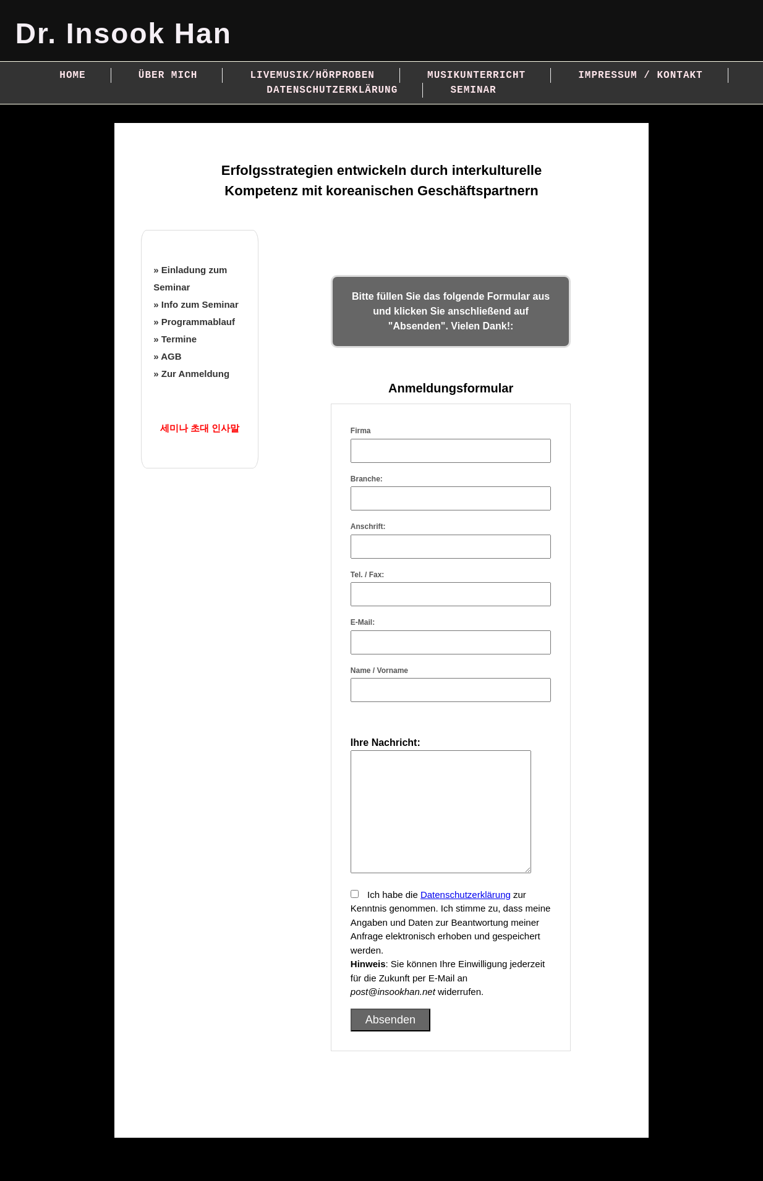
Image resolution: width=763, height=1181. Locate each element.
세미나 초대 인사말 (199, 428)
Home (72, 75)
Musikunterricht (476, 75)
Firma (361, 430)
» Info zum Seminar (196, 304)
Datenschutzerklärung (332, 90)
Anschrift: (368, 526)
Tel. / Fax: (367, 574)
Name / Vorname (379, 670)
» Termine (175, 339)
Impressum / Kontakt (640, 75)
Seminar (473, 90)
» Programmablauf (194, 321)
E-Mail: (363, 622)
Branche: (367, 479)
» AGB (167, 356)
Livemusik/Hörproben (312, 75)
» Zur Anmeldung (191, 373)
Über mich (168, 75)
